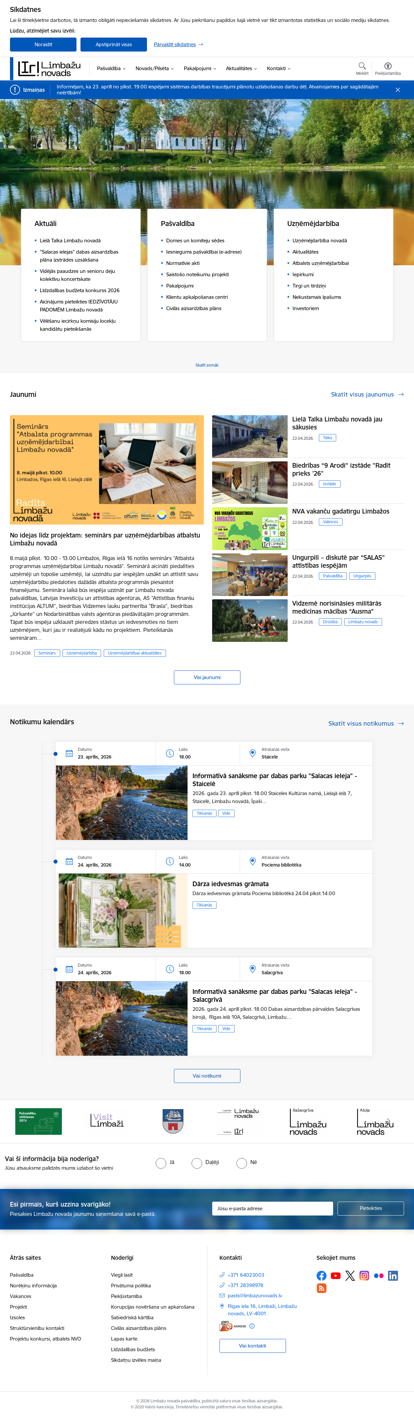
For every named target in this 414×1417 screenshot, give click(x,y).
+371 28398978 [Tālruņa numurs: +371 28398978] (245, 1285)
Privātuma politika (131, 1285)
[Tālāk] (389, 1121)
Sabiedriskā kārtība (132, 1317)
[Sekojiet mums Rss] (322, 1288)
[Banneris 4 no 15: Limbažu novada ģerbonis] (240, 1121)
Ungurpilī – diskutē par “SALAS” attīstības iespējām (338, 561)
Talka (327, 437)
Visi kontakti (252, 1346)
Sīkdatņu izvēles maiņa (136, 1360)
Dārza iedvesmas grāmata (231, 884)
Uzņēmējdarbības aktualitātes (135, 652)
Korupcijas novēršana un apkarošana (153, 1307)
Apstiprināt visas (114, 44)
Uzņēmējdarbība (82, 652)
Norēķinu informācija (33, 1285)
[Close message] (398, 90)
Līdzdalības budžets (133, 1349)
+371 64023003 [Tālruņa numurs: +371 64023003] (246, 1275)
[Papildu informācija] (251, 1326)
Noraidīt (43, 44)
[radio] (165, 1162)
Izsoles (17, 1317)
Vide (226, 813)
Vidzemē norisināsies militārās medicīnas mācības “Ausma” (336, 607)
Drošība (330, 621)
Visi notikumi (207, 1076)
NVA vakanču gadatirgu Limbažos (340, 511)
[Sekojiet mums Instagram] (364, 1275)
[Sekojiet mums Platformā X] (350, 1276)
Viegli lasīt (122, 1275)
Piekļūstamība (126, 1296)
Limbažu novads (363, 621)
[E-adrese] (232, 1326)
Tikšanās (204, 813)
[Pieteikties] (371, 1209)
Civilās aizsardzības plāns (138, 1328)
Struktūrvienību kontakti (37, 1328)
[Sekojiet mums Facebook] (322, 1276)
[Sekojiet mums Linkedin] (393, 1276)
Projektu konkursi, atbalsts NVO (45, 1339)
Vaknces (330, 521)
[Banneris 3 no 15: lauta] (173, 1121)
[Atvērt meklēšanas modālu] (362, 70)
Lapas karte (124, 1339)
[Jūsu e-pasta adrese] (273, 1209)
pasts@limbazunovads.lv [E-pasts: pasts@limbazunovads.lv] (255, 1295)
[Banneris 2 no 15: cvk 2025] (106, 1121)
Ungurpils (362, 575)
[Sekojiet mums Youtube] (336, 1275)
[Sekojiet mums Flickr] (379, 1275)
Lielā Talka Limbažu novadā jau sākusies (337, 423)
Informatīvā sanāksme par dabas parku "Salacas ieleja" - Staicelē (275, 780)
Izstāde (329, 483)
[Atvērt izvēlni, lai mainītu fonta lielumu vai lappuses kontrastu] (388, 70)
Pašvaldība (333, 575)
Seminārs (47, 652)
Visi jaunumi (207, 677)
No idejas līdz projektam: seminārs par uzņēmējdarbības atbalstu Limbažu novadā (105, 539)
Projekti (18, 1307)
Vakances (20, 1296)
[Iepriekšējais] (25, 1121)
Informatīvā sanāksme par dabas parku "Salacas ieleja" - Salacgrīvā (275, 996)
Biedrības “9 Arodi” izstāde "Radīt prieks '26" (341, 469)
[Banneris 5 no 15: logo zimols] (308, 1121)
